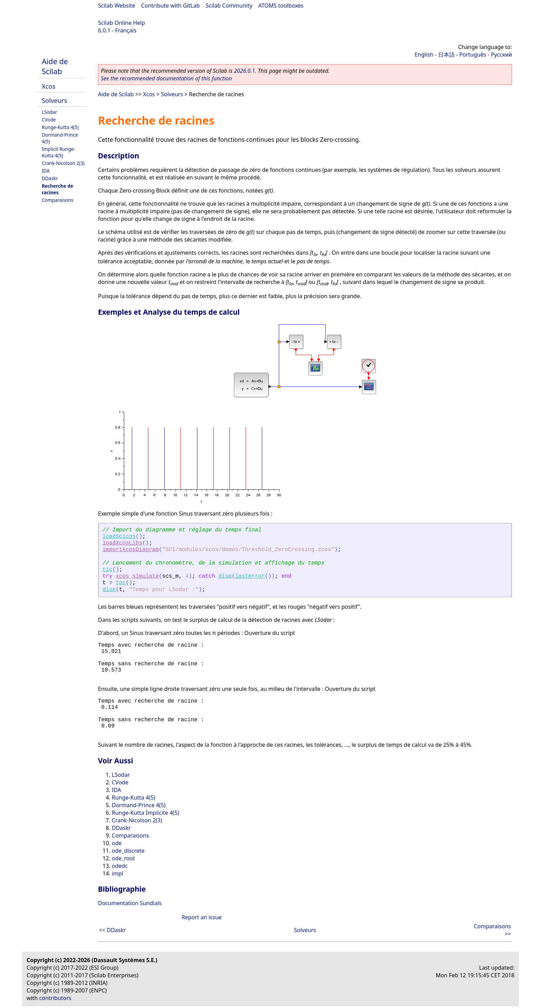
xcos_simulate (137, 576)
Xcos (49, 86)
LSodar (49, 112)
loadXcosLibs (122, 543)
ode (117, 843)
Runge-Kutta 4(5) (60, 127)
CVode (49, 119)
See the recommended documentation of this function (166, 78)
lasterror (250, 576)
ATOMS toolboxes (281, 5)
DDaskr (50, 178)
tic (107, 570)
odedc (120, 866)
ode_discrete (128, 850)
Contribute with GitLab (170, 5)
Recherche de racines (57, 189)
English (424, 54)
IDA (46, 170)
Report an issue (201, 917)
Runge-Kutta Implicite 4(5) (145, 812)
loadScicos (119, 537)
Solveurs (54, 100)
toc (121, 583)
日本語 (446, 54)
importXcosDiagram (130, 550)
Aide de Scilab (55, 66)
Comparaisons (57, 200)
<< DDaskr (112, 930)
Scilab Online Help (121, 23)
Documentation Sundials (129, 903)
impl (117, 873)
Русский (501, 54)
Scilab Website (116, 5)
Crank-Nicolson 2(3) (63, 163)
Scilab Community (229, 5)
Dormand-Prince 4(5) (139, 805)
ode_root (123, 858)
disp (225, 576)
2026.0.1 (244, 71)
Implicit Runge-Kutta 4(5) (58, 152)
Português (472, 54)
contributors (55, 998)
